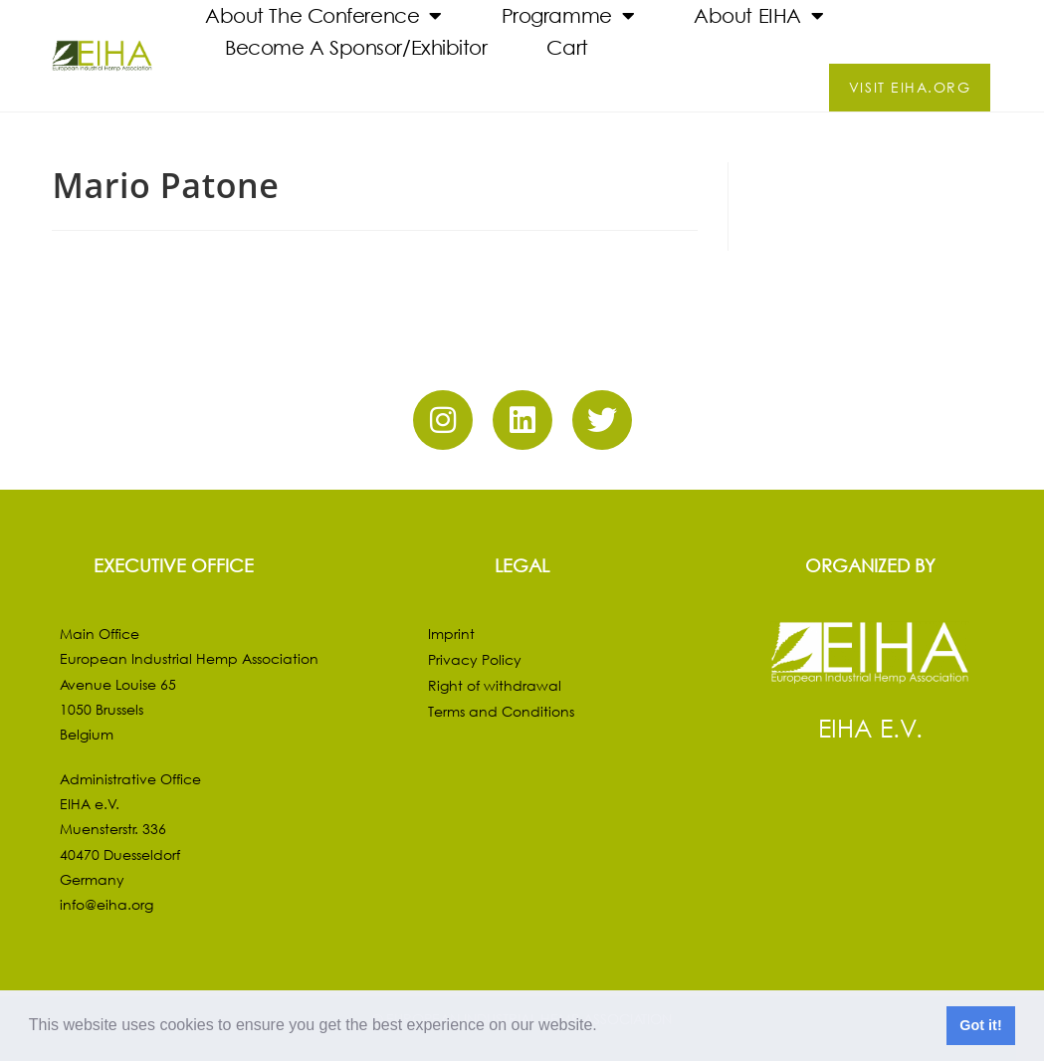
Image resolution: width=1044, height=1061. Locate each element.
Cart (566, 47)
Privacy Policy (475, 659)
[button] (604, 1027)
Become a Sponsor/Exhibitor (356, 47)
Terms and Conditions (501, 711)
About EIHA (758, 16)
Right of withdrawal (494, 685)
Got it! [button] (980, 1025)
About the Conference (323, 16)
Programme (568, 16)
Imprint (451, 633)
